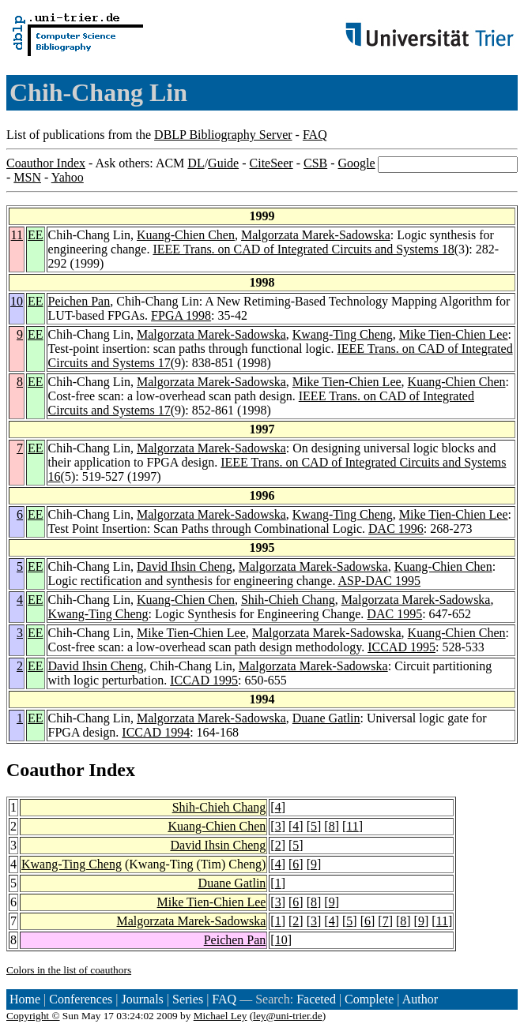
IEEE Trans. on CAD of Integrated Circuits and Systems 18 (303, 249)
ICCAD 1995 (401, 647)
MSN (27, 177)
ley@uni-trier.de (287, 1016)
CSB (315, 163)
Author (420, 999)
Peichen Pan (79, 301)
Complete (369, 999)
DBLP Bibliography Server (223, 134)
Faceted (316, 999)
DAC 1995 (394, 614)
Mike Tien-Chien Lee (453, 334)
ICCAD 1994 (156, 732)
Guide (223, 163)
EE (35, 235)
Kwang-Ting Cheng (342, 334)
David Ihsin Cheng (184, 566)
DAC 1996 (396, 528)
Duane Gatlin (326, 718)
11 (17, 235)
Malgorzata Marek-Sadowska (315, 235)
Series (187, 999)
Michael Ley (220, 1016)
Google (356, 163)
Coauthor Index (45, 163)
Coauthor (45, 769)
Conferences (80, 999)
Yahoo (67, 177)
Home (24, 999)
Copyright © (33, 1016)
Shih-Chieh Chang (288, 599)
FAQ (315, 134)
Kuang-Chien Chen (186, 235)
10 (16, 301)
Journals (142, 999)
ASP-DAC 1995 (379, 580)
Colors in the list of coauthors (68, 970)
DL (195, 163)
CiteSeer (271, 163)
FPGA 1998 (181, 315)
